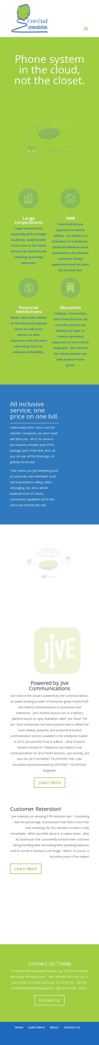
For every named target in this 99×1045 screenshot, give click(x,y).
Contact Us (49, 1000)
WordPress (72, 1039)
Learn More (49, 782)
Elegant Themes (43, 1039)
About (54, 1027)
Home (19, 1027)
